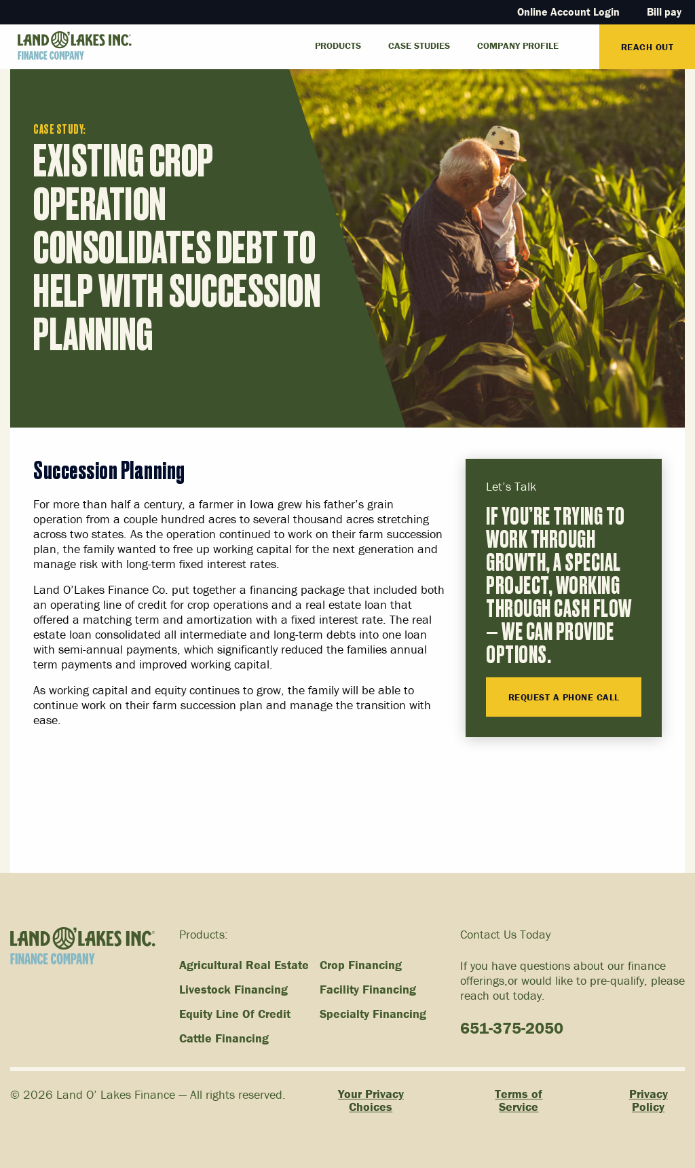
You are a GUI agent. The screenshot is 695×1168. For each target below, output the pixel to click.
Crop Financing (361, 965)
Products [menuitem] (338, 45)
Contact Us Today (505, 934)
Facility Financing (368, 989)
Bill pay (664, 11)
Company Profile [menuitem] (518, 45)
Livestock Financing (233, 989)
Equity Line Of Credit (234, 1014)
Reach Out (647, 47)
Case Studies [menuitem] (419, 45)
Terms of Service (518, 1100)
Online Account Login (568, 11)
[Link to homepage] (66, 46)
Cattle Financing (224, 1038)
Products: (203, 934)
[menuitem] (585, 40)
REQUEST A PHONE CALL (564, 697)
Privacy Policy (648, 1100)
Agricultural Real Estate (244, 965)
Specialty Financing (373, 1014)
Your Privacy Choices (371, 1100)
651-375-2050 (511, 1028)
